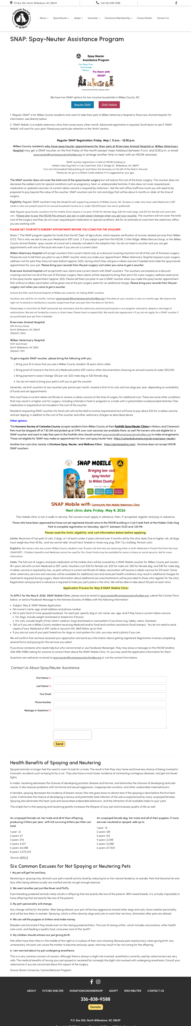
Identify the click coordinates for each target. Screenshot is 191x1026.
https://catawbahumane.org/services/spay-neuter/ (145, 438)
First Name (43, 678)
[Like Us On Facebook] (177, 3)
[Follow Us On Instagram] (98, 982)
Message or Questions (37, 710)
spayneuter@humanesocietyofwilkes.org (57, 154)
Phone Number (43, 702)
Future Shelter (144, 18)
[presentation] (72, 734)
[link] (116, 505)
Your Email (45, 694)
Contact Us (163, 18)
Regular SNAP (82, 104)
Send (59, 744)
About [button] (44, 18)
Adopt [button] (78, 18)
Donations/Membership (86, 990)
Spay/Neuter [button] (61, 18)
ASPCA (23, 857)
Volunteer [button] (94, 18)
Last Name (43, 686)
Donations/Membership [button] (118, 18)
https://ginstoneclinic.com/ (119, 444)
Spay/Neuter (132, 990)
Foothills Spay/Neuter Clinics (132, 426)
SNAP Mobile (109, 104)
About (31, 990)
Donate (95, 1007)
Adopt (113, 990)
